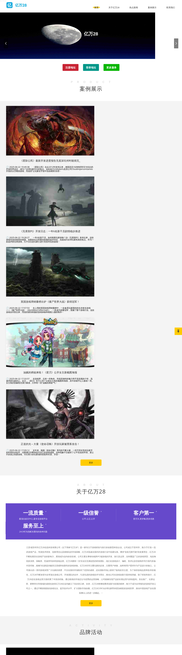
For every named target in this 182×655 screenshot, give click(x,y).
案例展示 (153, 5)
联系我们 (171, 5)
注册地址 (69, 68)
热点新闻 (135, 5)
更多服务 (113, 68)
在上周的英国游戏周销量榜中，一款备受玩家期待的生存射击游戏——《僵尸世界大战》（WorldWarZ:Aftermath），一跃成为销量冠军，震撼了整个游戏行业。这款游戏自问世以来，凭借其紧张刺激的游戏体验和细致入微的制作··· (149, 168)
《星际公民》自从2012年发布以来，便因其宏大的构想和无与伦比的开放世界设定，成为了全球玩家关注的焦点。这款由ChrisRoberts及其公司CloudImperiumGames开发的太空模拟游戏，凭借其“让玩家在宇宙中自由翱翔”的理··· (33, 150)
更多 (91, 234)
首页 (99, 5)
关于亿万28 (116, 5)
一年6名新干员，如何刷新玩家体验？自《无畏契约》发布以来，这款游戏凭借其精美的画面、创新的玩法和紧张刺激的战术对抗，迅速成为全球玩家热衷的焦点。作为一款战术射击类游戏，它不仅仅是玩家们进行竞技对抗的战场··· (91, 157)
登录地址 (91, 68)
